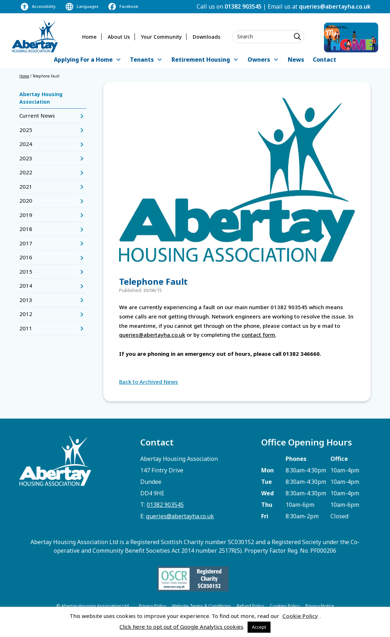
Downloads (206, 36)
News (296, 59)
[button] (87, 60)
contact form (258, 334)
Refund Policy (250, 606)
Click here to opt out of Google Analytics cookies (181, 626)
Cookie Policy (300, 615)
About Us (119, 36)
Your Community (161, 36)
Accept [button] (259, 627)
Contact (324, 59)
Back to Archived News (148, 381)
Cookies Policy (285, 606)
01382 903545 (243, 6)
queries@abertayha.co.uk (335, 6)
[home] (35, 36)
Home (89, 36)
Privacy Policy (152, 606)
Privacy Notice (319, 606)
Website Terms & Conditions (201, 606)
